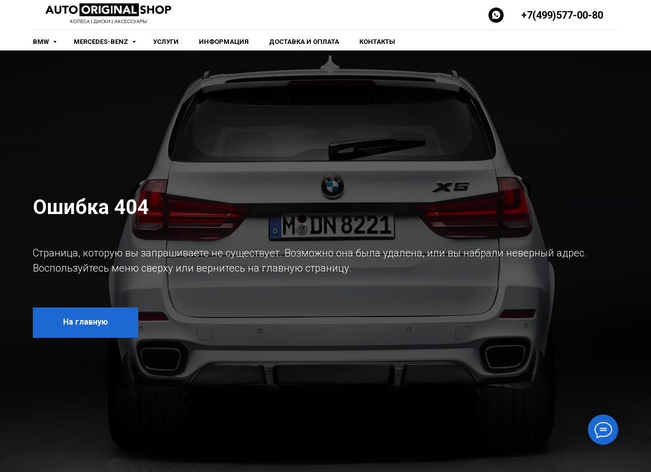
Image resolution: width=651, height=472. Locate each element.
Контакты (377, 41)
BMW (41, 41)
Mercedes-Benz (102, 41)
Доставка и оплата (304, 41)
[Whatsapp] (496, 15)
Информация (224, 41)
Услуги (166, 41)
